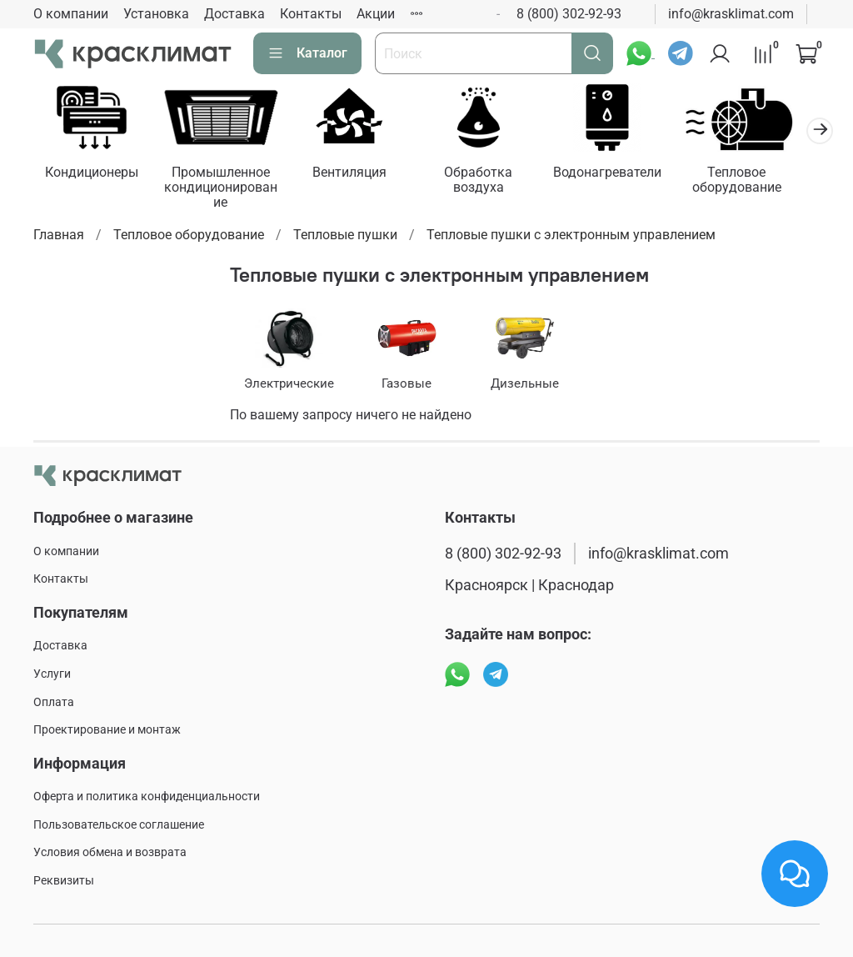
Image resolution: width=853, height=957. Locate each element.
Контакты (311, 14)
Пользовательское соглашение (118, 825)
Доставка (234, 14)
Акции (376, 14)
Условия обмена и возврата (110, 853)
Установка (156, 14)
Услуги (52, 674)
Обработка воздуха (493, 182)
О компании (70, 14)
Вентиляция (360, 175)
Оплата (53, 702)
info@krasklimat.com (731, 14)
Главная (58, 237)
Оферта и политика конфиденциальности (146, 796)
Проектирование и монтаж (107, 730)
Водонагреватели (626, 175)
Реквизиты (63, 881)
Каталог (307, 53)
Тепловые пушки (345, 237)
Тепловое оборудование (759, 182)
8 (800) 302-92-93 (568, 14)
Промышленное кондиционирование (226, 190)
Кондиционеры (93, 175)
